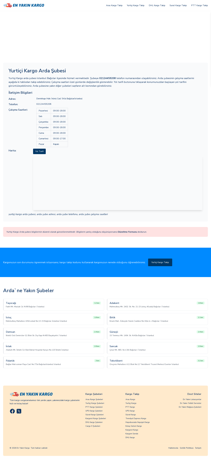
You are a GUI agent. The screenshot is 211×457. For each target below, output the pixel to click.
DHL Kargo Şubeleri (94, 422)
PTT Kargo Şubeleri (94, 407)
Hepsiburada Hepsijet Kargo (138, 422)
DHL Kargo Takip (157, 5)
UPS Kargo (130, 411)
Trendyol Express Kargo (136, 418)
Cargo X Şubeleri (92, 426)
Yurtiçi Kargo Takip (135, 5)
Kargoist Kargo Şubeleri (95, 418)
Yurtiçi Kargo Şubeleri (94, 403)
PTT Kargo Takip (199, 5)
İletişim (198, 448)
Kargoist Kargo (132, 430)
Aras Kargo (130, 399)
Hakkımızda (173, 448)
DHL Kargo (130, 437)
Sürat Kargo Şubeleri (94, 414)
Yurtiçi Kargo (131, 403)
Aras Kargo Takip (114, 5)
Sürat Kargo (131, 414)
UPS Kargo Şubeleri (94, 411)
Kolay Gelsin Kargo (134, 426)
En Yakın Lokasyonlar (192, 399)
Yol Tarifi (39, 151)
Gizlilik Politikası (187, 448)
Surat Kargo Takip (178, 5)
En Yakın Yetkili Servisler (190, 403)
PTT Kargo (130, 407)
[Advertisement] (105, 31)
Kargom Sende (132, 433)
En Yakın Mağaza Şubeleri (190, 407)
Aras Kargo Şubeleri (94, 399)
